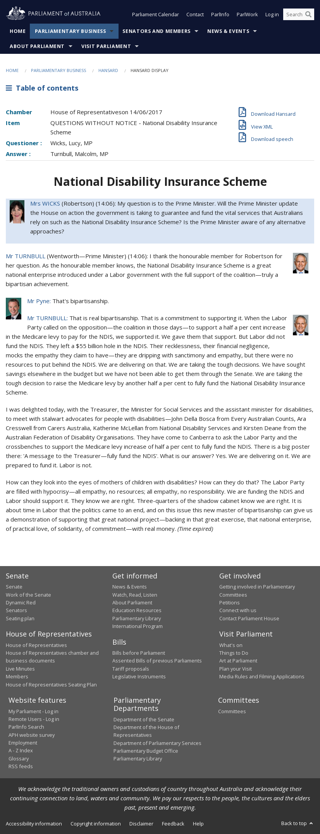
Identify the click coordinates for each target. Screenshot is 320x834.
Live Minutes (20, 668)
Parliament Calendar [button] (155, 14)
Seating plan (20, 618)
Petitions (229, 602)
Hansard (108, 70)
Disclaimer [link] (141, 823)
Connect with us (237, 610)
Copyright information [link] (96, 823)
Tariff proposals (130, 668)
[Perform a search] (308, 15)
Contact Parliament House (249, 618)
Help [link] (198, 823)
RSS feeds (21, 766)
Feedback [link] (173, 823)
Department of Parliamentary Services (157, 743)
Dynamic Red (21, 602)
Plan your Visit (235, 668)
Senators (16, 610)
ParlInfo (220, 14)
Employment (23, 742)
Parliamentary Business (70, 31)
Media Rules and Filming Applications (262, 676)
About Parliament (37, 46)
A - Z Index (21, 750)
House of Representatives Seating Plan (51, 684)
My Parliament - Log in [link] (33, 711)
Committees (232, 711)
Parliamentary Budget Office (146, 750)
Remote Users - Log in (34, 719)
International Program (137, 626)
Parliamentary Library (136, 618)
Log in (272, 14)
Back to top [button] (297, 823)
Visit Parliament (106, 46)
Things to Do (233, 652)
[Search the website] (298, 15)
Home (18, 31)
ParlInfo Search (26, 726)
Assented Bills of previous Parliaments (157, 660)
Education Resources (137, 610)
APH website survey (32, 734)
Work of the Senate (28, 594)
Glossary (19, 758)
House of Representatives (36, 645)
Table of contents (42, 88)
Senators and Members (156, 31)
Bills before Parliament (138, 652)
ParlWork (247, 14)
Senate (14, 586)
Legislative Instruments (139, 676)
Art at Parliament (238, 660)
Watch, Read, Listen (134, 594)
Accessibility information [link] (34, 823)
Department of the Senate (144, 719)
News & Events (228, 31)
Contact (195, 14)
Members (17, 676)
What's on (231, 645)
